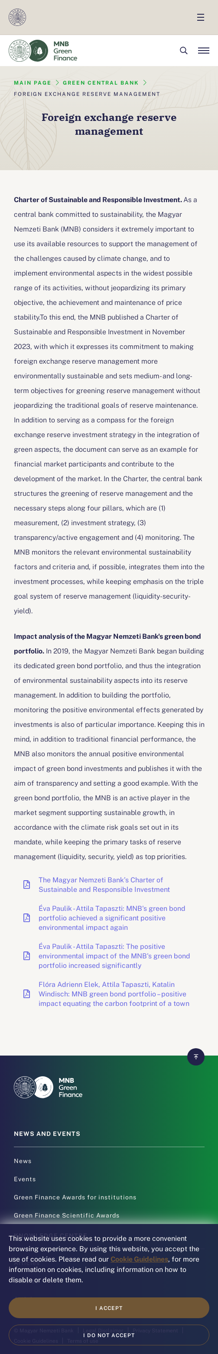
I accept (109, 1307)
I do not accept (109, 1335)
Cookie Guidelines (139, 1258)
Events (25, 1179)
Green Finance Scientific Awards (67, 1215)
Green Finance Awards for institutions (75, 1197)
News (23, 1160)
